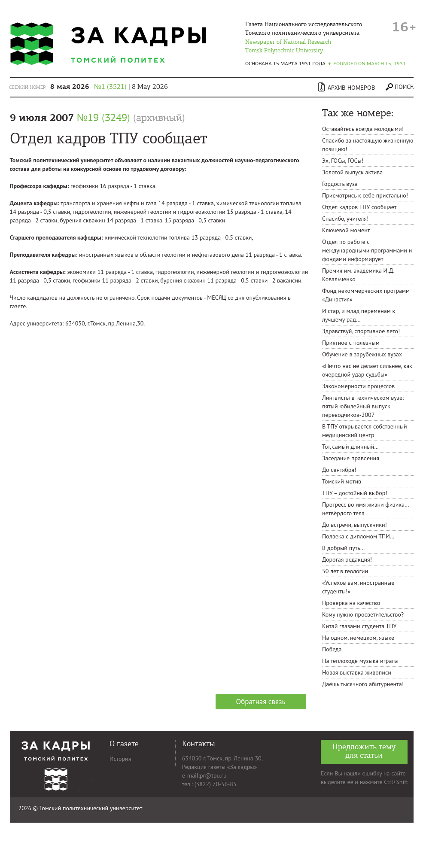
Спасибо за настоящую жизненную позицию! (367, 145)
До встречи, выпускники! (354, 525)
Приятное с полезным (351, 343)
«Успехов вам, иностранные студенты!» (358, 587)
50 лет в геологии (345, 571)
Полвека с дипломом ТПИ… (358, 536)
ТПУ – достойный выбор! (354, 493)
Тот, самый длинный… (350, 446)
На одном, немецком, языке (358, 637)
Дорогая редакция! (347, 559)
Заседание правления (350, 458)
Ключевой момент (346, 230)
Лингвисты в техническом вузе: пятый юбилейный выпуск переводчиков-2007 (363, 406)
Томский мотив (341, 481)
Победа (332, 649)
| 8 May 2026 (109, 86)
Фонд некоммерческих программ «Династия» (366, 295)
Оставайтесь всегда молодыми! (363, 129)
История (120, 759)
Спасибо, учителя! (345, 218)
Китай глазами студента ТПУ (359, 626)
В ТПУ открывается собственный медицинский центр (364, 430)
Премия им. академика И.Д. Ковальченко (358, 275)
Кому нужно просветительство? (363, 614)
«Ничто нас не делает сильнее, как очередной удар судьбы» (367, 370)
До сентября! (339, 470)
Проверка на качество (351, 603)
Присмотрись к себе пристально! (365, 195)
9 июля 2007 (98, 117)
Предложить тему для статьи (364, 751)
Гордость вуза (340, 184)
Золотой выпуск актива (352, 172)
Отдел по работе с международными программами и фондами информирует (367, 250)
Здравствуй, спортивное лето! (361, 331)
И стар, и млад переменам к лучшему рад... (358, 315)
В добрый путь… (343, 548)
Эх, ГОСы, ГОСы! (342, 160)
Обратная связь (261, 701)
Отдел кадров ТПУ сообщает (359, 207)
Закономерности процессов (358, 386)
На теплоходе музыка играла (360, 661)
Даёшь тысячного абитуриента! (363, 684)
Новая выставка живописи (356, 672)
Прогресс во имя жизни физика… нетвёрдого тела (365, 509)
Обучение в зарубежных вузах (362, 354)
